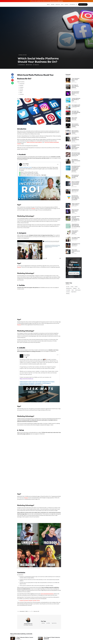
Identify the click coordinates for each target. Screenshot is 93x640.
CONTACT (66, 4)
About (48, 4)
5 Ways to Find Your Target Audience (34, 142)
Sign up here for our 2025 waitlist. (56, 1)
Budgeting (74, 288)
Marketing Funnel (69, 288)
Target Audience (54, 623)
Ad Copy (72, 286)
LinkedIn (30, 600)
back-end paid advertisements (47, 593)
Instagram (26, 600)
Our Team (67, 286)
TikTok (38, 600)
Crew (78, 288)
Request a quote (82, 4)
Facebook (21, 600)
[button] (73, 4)
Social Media (48, 623)
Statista (33, 208)
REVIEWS (52, 4)
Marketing (43, 623)
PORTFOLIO (58, 4)
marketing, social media (22, 54)
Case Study (68, 291)
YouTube (34, 600)
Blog (62, 4)
